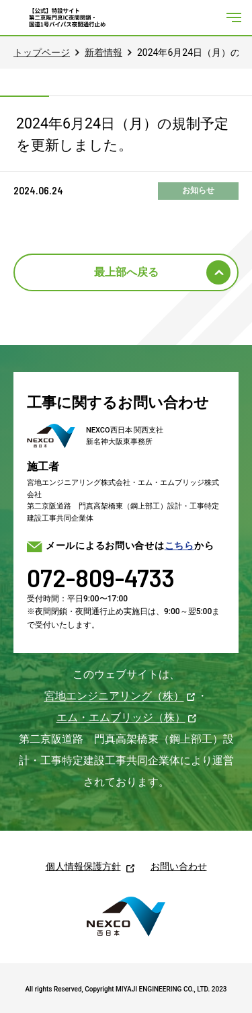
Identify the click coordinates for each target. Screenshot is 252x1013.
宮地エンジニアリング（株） (114, 695)
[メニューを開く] (234, 17)
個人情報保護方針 (83, 866)
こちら (179, 546)
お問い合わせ (179, 866)
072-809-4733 (101, 577)
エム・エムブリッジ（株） (120, 717)
